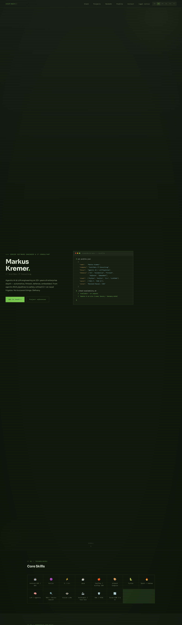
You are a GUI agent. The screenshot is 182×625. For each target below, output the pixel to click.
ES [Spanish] (170, 3)
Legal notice (144, 4)
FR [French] (162, 3)
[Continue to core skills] (91, 544)
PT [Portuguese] (174, 3)
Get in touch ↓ (15, 299)
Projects (97, 4)
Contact (131, 4)
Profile (120, 4)
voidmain (11, 4)
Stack (86, 4)
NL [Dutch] (166, 3)
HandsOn (108, 4)
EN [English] (158, 3)
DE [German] (155, 3)
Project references (37, 299)
